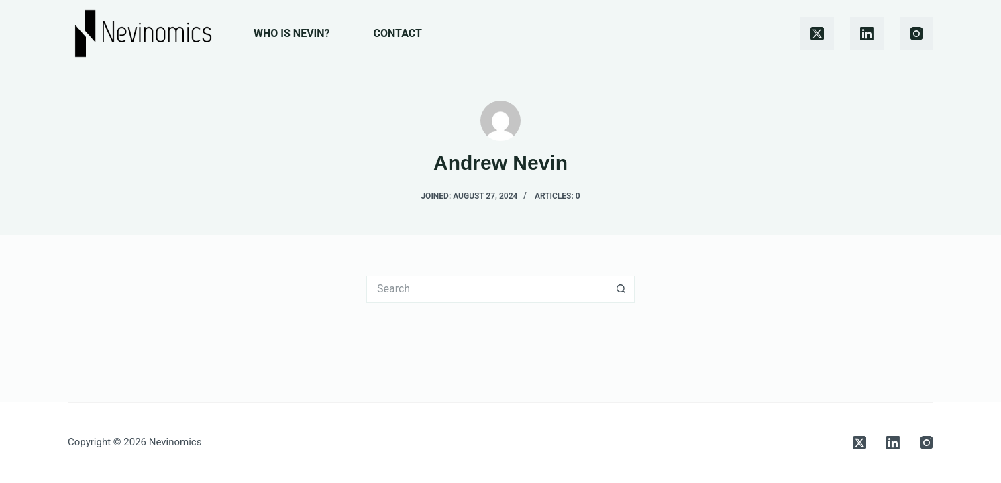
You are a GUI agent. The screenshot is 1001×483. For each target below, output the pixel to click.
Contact (398, 33)
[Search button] (621, 289)
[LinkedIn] (867, 33)
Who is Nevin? (291, 33)
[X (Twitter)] (817, 33)
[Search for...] (487, 289)
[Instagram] (916, 33)
